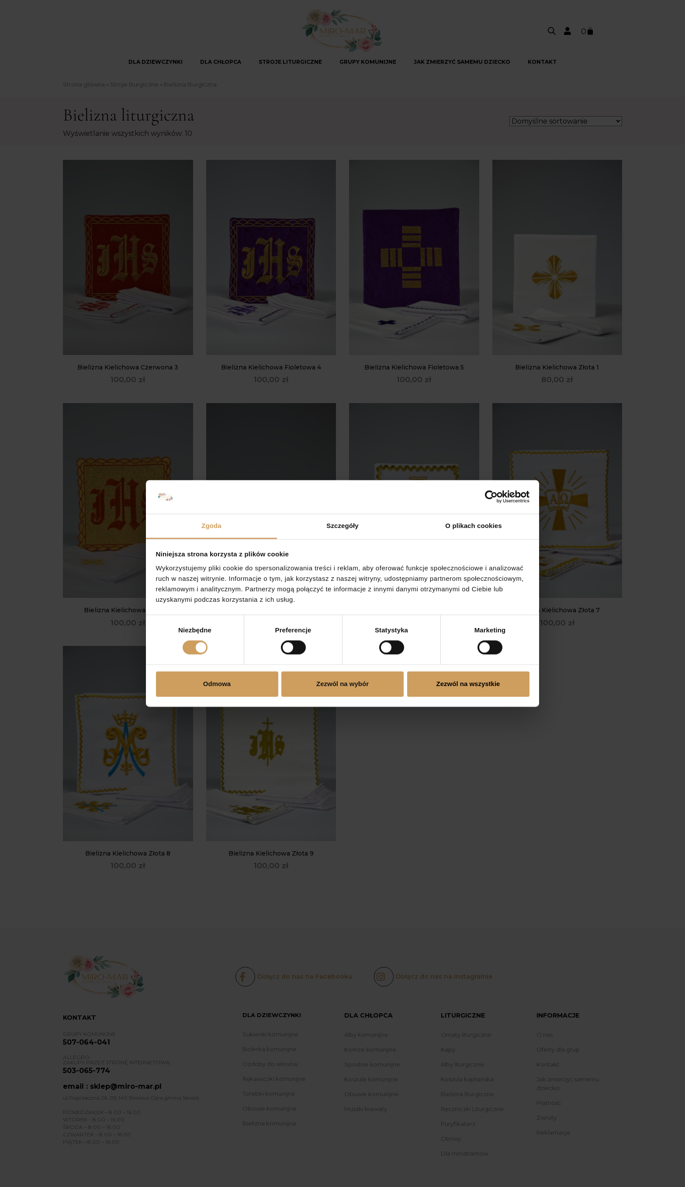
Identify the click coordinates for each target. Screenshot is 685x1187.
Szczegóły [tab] (342, 525)
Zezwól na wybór (342, 683)
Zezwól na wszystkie (468, 683)
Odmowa (217, 683)
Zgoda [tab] (211, 525)
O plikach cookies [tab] (473, 525)
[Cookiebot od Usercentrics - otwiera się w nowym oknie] (491, 497)
